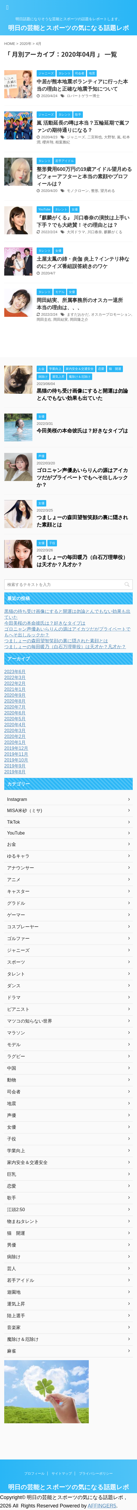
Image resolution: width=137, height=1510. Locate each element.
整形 (94, 191)
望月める (107, 191)
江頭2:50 (16, 1209)
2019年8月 (15, 771)
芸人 (11, 1268)
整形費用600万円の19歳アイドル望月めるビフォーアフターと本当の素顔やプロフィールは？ (84, 176)
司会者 (14, 1091)
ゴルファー (18, 938)
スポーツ (16, 962)
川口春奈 (94, 232)
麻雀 (11, 1351)
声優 (11, 1115)
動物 (11, 1080)
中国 (11, 1068)
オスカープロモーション (111, 314)
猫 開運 (16, 1233)
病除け (14, 1256)
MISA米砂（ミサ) (24, 810)
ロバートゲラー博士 (83, 96)
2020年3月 (15, 730)
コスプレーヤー (23, 926)
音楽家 (14, 1327)
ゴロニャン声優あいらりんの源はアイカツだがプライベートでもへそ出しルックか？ (82, 478)
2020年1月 (15, 742)
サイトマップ (62, 1473)
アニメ (14, 879)
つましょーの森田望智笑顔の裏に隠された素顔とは (56, 640)
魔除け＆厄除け (23, 1339)
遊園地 (14, 1292)
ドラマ (14, 997)
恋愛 (11, 1186)
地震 (11, 1103)
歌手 (11, 1197)
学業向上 (16, 1150)
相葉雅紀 (62, 142)
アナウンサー (20, 867)
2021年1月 (15, 689)
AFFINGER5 (102, 1506)
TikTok (13, 822)
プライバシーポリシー (96, 1473)
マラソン (16, 1032)
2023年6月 (15, 671)
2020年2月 (15, 736)
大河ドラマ (76, 232)
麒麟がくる (113, 232)
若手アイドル (20, 1280)
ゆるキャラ (18, 856)
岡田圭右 (44, 319)
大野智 (109, 137)
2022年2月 (15, 683)
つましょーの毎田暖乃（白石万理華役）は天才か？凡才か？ (65, 646)
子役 (11, 1138)
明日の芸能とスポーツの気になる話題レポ (68, 27)
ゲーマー (16, 915)
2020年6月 (15, 713)
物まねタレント (23, 1221)
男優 (11, 1245)
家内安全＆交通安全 (27, 1162)
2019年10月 (16, 760)
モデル (14, 1044)
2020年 (26, 44)
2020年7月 (15, 707)
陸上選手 (16, 1315)
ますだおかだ (78, 314)
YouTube (16, 833)
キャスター (18, 891)
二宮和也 (94, 137)
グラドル (16, 903)
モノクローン (78, 191)
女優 (11, 1127)
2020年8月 (15, 701)
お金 (11, 844)
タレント (16, 973)
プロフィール (34, 1473)
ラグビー (16, 1056)
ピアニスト (18, 1009)
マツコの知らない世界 (29, 1021)
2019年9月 (15, 766)
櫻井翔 (47, 142)
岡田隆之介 (79, 319)
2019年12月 (16, 748)
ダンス (14, 985)
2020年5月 (15, 718)
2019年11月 (16, 754)
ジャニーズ (76, 137)
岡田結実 (60, 319)
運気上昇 (16, 1304)
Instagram (17, 799)
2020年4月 (15, 724)
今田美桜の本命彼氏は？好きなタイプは (82, 431)
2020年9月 (15, 695)
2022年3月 (15, 677)
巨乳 (11, 1174)
